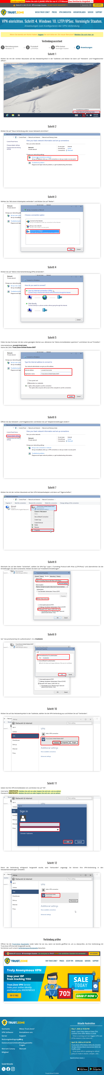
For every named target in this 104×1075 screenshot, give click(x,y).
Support (99, 12)
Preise (54, 12)
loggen (41, 34)
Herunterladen (79, 12)
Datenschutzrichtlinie (10, 1043)
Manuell (22, 1048)
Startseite (6, 1029)
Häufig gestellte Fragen (25, 1044)
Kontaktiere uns (26, 1032)
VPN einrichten (65, 12)
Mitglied (5, 1052)
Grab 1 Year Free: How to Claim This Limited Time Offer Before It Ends (85, 1032)
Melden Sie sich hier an (84, 34)
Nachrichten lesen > (77, 1058)
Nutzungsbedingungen (10, 1039)
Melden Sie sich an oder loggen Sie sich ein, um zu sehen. (40, 791)
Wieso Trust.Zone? (42, 12)
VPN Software (7, 1032)
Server (90, 12)
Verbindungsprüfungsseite (28, 948)
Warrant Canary (8, 1048)
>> (80, 1)
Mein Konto (98, 5)
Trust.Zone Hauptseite (20, 944)
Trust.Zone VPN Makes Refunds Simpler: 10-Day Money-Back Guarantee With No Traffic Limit (86, 1047)
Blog (21, 1039)
